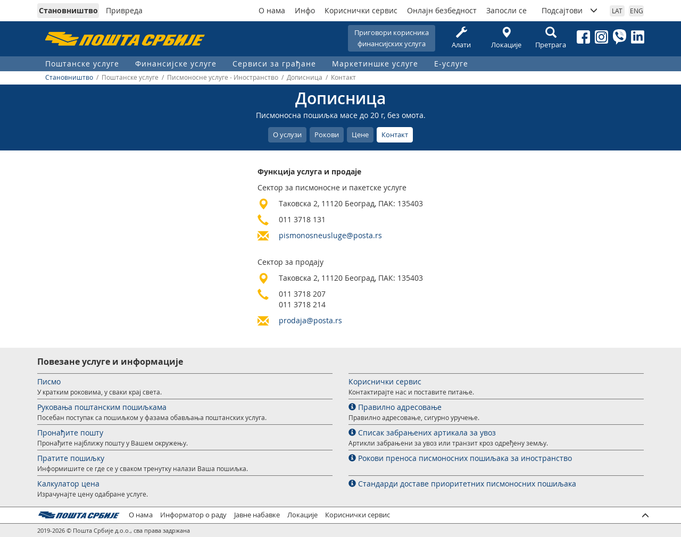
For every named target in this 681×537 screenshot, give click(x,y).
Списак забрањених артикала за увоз (422, 432)
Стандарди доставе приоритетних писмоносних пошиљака (462, 484)
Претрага (550, 38)
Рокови (326, 134)
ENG (636, 10)
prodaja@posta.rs (310, 320)
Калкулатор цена (68, 484)
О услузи (287, 134)
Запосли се (506, 10)
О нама (272, 10)
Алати (461, 38)
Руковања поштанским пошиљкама (102, 407)
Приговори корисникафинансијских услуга (391, 38)
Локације (505, 38)
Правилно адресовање (395, 407)
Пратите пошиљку (70, 458)
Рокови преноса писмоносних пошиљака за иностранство (460, 458)
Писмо (49, 381)
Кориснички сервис (361, 10)
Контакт (394, 134)
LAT (617, 10)
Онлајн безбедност (442, 10)
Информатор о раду (193, 514)
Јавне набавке (257, 514)
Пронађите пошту (70, 432)
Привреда (124, 10)
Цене (360, 134)
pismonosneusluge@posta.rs (330, 235)
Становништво (68, 10)
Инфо (305, 10)
